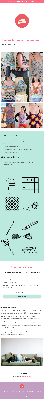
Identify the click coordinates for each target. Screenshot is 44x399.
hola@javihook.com (26, 376)
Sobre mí (6, 391)
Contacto (12, 391)
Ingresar (18, 391)
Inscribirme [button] (22, 296)
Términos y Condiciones (28, 391)
